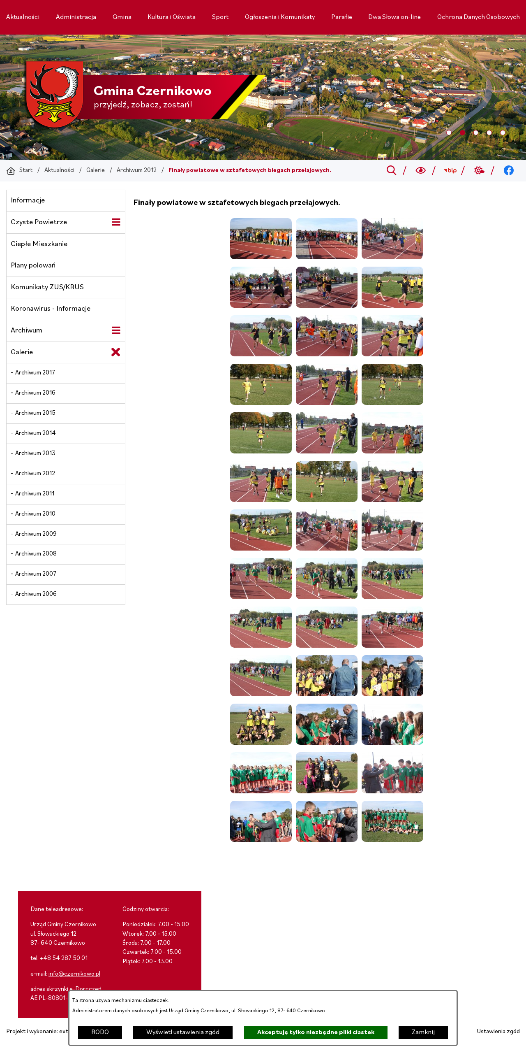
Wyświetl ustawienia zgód (182, 1032)
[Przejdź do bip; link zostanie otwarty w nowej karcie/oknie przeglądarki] (450, 171)
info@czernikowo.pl (74, 974)
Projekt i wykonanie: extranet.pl (47, 1032)
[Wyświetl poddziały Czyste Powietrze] (116, 222)
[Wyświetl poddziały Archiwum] (116, 330)
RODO (100, 1032)
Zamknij (423, 1032)
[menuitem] (22, 17)
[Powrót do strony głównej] (19, 170)
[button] (261, 257)
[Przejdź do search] (391, 171)
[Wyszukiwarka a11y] (421, 171)
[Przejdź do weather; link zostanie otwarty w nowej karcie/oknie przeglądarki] (479, 171)
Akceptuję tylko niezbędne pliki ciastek (315, 1032)
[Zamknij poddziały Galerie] (116, 352)
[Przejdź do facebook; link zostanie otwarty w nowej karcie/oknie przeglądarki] (509, 171)
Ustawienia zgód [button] (498, 1032)
